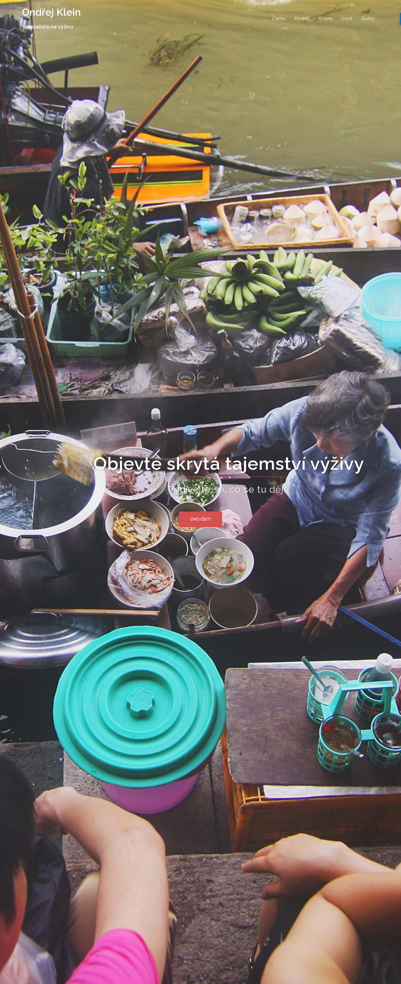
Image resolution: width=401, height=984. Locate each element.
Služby (368, 18)
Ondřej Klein (51, 12)
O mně (325, 18)
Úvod (346, 18)
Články (279, 18)
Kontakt (302, 18)
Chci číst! (200, 519)
